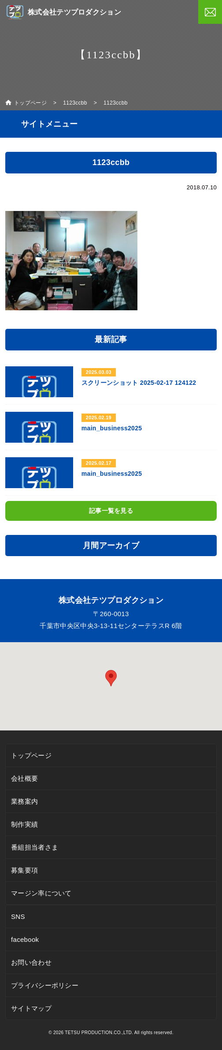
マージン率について (41, 893)
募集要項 (24, 870)
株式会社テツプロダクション (74, 12)
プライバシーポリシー (44, 985)
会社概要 (24, 778)
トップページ (31, 755)
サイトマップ (31, 1008)
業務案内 (24, 801)
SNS (18, 916)
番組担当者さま (34, 847)
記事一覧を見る (111, 510)
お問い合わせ (31, 962)
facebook (25, 939)
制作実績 (24, 824)
